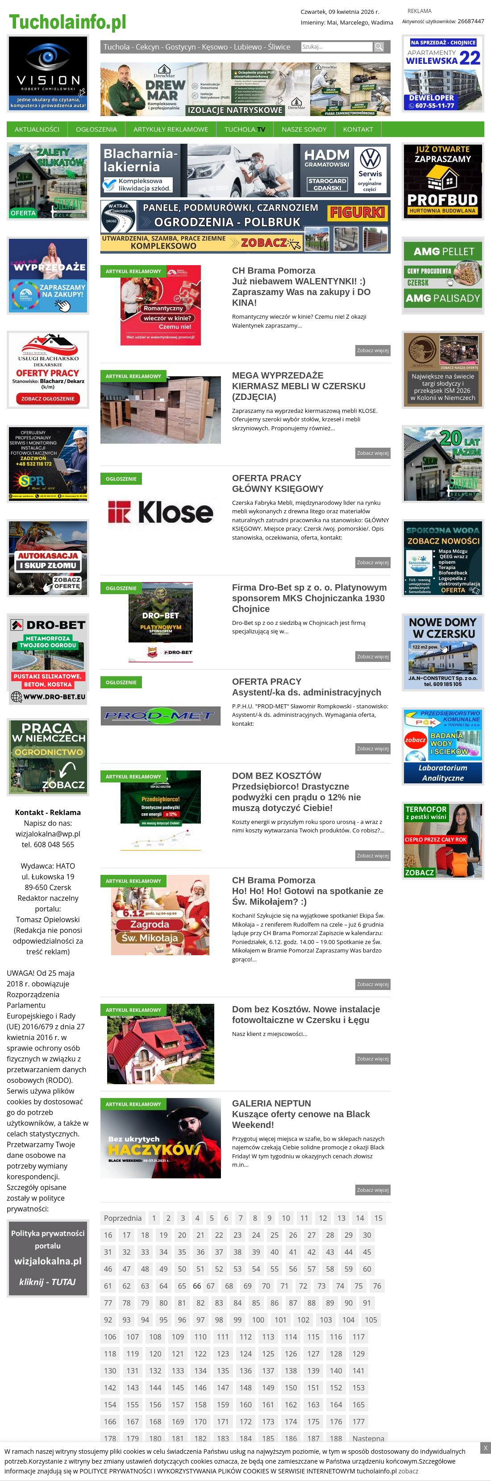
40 (274, 1252)
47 (126, 1269)
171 (223, 1422)
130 (110, 1371)
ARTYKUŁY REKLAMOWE (170, 129)
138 (291, 1371)
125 (268, 1354)
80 (163, 1303)
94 (145, 1320)
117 (359, 1337)
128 (336, 1354)
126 (291, 1354)
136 (246, 1371)
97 (200, 1320)
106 (110, 1337)
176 (336, 1422)
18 (145, 1235)
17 (126, 1235)
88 (312, 1303)
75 (358, 1286)
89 (330, 1303)
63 (145, 1286)
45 (367, 1252)
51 (200, 1269)
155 (133, 1405)
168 (155, 1422)
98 (219, 1320)
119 (133, 1354)
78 (126, 1303)
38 (237, 1252)
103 (326, 1320)
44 (349, 1252)
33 (145, 1252)
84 (237, 1303)
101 (281, 1320)
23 (237, 1235)
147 (223, 1388)
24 (256, 1235)
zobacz (409, 1471)
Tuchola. (245, 129)
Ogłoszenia (96, 129)
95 (163, 1320)
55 (274, 1269)
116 (336, 1337)
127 (313, 1354)
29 (349, 1235)
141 (359, 1371)
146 (200, 1388)
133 (178, 1371)
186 (291, 1439)
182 (200, 1439)
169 (178, 1422)
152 (336, 1388)
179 (133, 1439)
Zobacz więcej (373, 350)
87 (293, 1303)
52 (219, 1269)
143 (133, 1388)
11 (304, 1218)
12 (323, 1218)
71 (285, 1286)
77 (108, 1303)
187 (313, 1439)
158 (200, 1405)
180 (155, 1439)
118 (110, 1354)
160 (246, 1405)
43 (330, 1252)
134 (200, 1371)
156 (155, 1405)
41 (293, 1252)
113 (268, 1337)
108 (155, 1337)
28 (330, 1235)
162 (291, 1405)
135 (223, 1371)
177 (359, 1422)
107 (133, 1337)
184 (246, 1439)
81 (182, 1303)
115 (313, 1337)
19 (163, 1235)
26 (293, 1235)
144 (155, 1388)
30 (367, 1235)
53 (237, 1269)
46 (108, 1269)
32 (126, 1252)
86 (274, 1303)
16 (108, 1235)
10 (286, 1218)
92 (108, 1320)
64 (163, 1286)
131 (133, 1371)
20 (182, 1235)
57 (312, 1269)
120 (155, 1354)
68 (229, 1286)
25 (274, 1235)
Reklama (420, 11)
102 (303, 1320)
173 (268, 1422)
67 (211, 1286)
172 (246, 1422)
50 (182, 1269)
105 (371, 1320)
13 (341, 1218)
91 (367, 1303)
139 (313, 1371)
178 (110, 1439)
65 (182, 1286)
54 (256, 1269)
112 (246, 1337)
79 (145, 1303)
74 (340, 1286)
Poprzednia (123, 1218)
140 (336, 1371)
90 (349, 1303)
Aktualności (37, 129)
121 (178, 1354)
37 (219, 1252)
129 (359, 1354)
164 (336, 1405)
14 (360, 1218)
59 (349, 1269)
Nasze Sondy (304, 129)
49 (163, 1269)
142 (110, 1388)
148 (246, 1388)
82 (200, 1303)
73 (321, 1286)
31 (108, 1252)
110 (200, 1337)
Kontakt (358, 129)
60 (367, 1269)
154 (110, 1405)
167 (133, 1422)
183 (223, 1439)
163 (313, 1405)
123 (223, 1354)
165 (359, 1405)
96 (182, 1320)
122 (200, 1354)
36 (200, 1252)
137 (268, 1371)
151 (313, 1388)
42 (312, 1252)
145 (178, 1388)
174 (291, 1422)
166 (110, 1422)
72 (303, 1286)
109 (178, 1337)
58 (330, 1269)
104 (348, 1320)
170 (200, 1422)
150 (291, 1388)
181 (178, 1439)
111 (223, 1337)
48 (145, 1269)
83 (219, 1303)
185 (268, 1439)
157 (178, 1405)
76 (377, 1286)
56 (293, 1269)
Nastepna (369, 1439)
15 (378, 1218)
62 (126, 1286)
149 (268, 1388)
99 (237, 1320)
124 (246, 1354)
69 (248, 1286)
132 (155, 1371)
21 (200, 1235)
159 (223, 1405)
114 (291, 1337)
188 (336, 1439)
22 (219, 1235)
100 (258, 1320)
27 (312, 1235)
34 (163, 1252)
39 (256, 1252)
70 (266, 1286)
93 (126, 1320)
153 (359, 1388)
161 (268, 1405)
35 (182, 1252)
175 (313, 1422)
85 (256, 1303)
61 (108, 1286)
